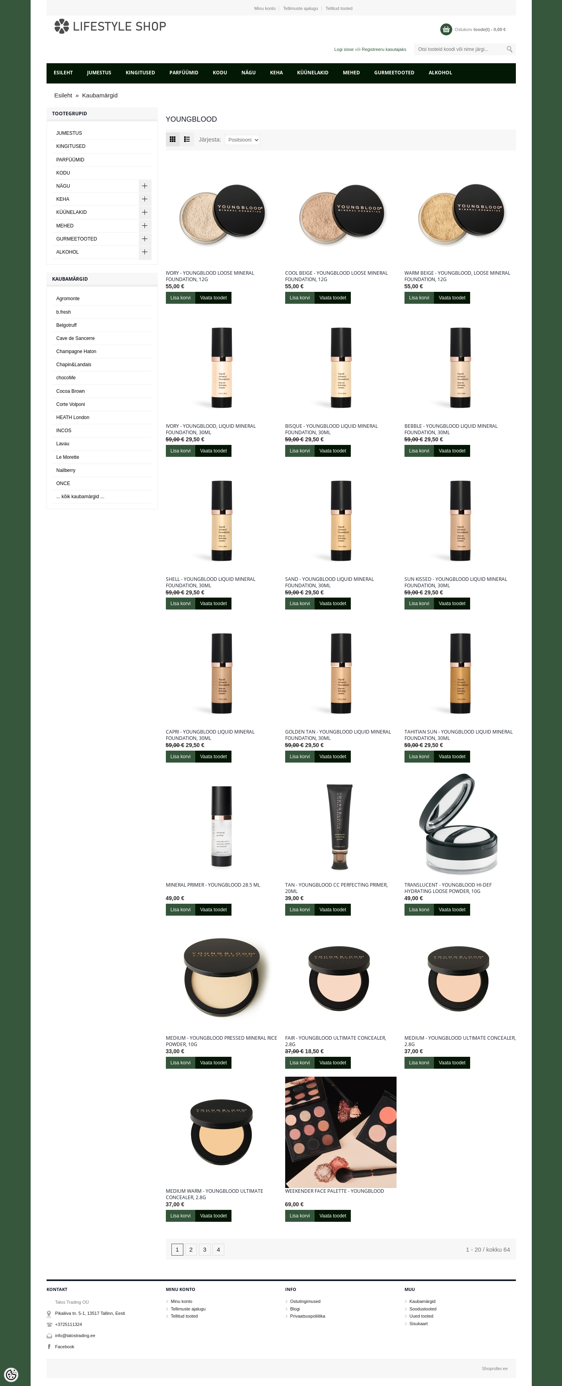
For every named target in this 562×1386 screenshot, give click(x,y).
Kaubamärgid (100, 95)
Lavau (63, 443)
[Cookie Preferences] (11, 1375)
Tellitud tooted (339, 8)
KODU (220, 72)
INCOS (64, 430)
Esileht (63, 72)
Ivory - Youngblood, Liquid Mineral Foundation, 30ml (211, 429)
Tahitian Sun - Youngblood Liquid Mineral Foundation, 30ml (458, 735)
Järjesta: (210, 139)
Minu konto (265, 8)
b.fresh (63, 312)
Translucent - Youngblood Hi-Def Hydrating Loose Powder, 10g (448, 888)
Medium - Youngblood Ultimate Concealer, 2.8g (460, 1041)
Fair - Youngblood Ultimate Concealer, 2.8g (335, 1041)
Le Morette (67, 457)
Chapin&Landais (73, 364)
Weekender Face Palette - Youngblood (334, 1191)
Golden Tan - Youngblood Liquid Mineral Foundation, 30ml (338, 735)
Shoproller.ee (495, 1368)
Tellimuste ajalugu (300, 8)
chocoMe (66, 377)
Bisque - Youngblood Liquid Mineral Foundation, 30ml (331, 429)
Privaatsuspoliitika (307, 1316)
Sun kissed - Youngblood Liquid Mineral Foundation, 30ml (455, 582)
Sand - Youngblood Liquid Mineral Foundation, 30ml (329, 582)
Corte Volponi (70, 404)
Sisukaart (419, 1323)
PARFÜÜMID (183, 72)
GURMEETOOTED (394, 72)
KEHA (276, 72)
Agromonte (68, 298)
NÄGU (248, 72)
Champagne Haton (76, 351)
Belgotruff (66, 325)
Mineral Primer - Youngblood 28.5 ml (213, 885)
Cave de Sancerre (75, 338)
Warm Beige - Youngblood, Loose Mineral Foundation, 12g (457, 276)
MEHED (351, 72)
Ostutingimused (305, 1301)
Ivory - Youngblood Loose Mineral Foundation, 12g (210, 276)
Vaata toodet (213, 298)
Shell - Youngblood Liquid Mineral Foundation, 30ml (210, 582)
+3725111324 (68, 1324)
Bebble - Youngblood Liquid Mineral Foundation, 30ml (451, 429)
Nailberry (66, 470)
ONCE (63, 483)
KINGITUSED (140, 72)
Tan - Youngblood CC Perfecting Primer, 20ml (336, 888)
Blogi (295, 1308)
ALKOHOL (440, 72)
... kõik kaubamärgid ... (80, 496)
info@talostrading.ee (75, 1335)
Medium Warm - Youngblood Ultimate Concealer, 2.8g (214, 1194)
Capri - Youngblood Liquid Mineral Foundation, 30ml (210, 735)
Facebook (64, 1346)
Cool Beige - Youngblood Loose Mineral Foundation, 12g (336, 276)
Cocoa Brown (70, 391)
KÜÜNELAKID (313, 72)
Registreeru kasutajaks (384, 49)
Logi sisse (344, 49)
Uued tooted (422, 1316)
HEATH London (72, 417)
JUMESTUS (99, 72)
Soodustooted (423, 1308)
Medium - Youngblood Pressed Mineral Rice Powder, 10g (221, 1041)
